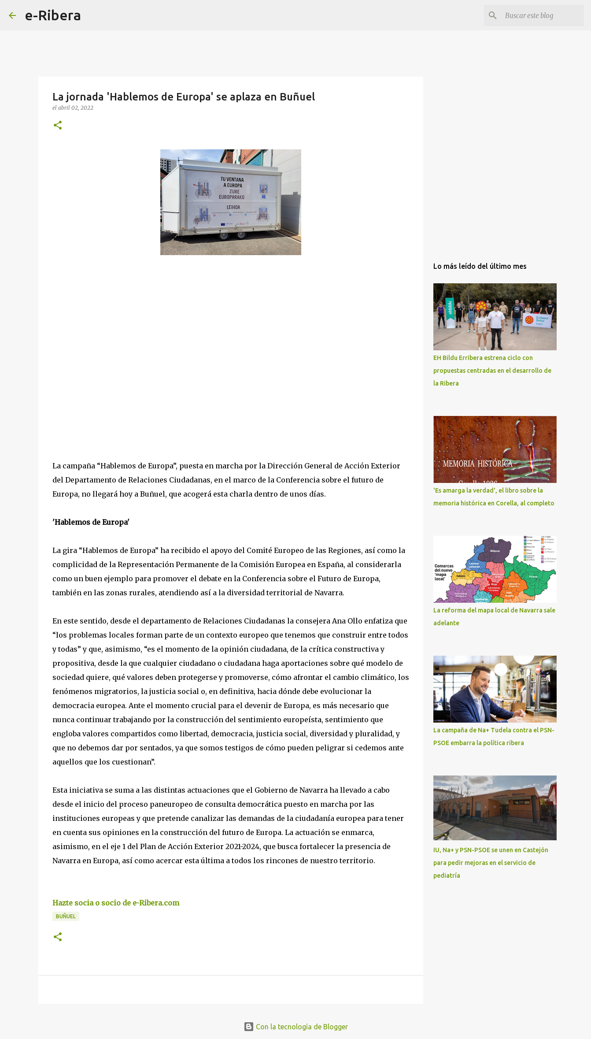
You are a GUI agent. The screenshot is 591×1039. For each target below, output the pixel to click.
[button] (57, 126)
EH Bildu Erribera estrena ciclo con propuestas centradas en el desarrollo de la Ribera (492, 370)
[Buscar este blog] (537, 15)
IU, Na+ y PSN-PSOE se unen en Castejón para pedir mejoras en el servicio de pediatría (490, 862)
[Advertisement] (118, 343)
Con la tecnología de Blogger (296, 1027)
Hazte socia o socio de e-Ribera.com (115, 902)
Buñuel (66, 916)
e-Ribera (53, 15)
